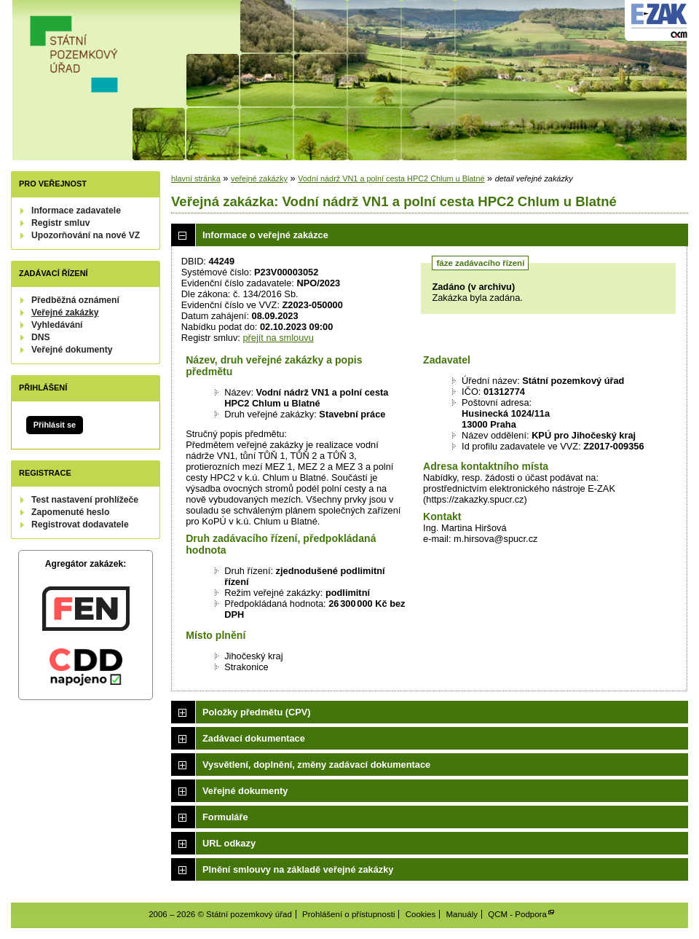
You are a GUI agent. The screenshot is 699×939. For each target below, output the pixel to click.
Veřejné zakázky (65, 312)
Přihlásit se (54, 424)
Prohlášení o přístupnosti (348, 914)
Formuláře (225, 817)
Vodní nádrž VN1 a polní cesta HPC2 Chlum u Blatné (391, 178)
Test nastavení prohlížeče (84, 500)
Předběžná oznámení (75, 300)
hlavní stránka (196, 178)
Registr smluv (60, 223)
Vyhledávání (57, 325)
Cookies (421, 914)
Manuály (462, 914)
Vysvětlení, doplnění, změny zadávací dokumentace (316, 764)
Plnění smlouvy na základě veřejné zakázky (297, 869)
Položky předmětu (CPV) (256, 712)
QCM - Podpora (517, 914)
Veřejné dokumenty (71, 350)
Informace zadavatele (76, 210)
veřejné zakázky (259, 178)
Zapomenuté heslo (70, 512)
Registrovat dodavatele (80, 524)
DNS (40, 337)
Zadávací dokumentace (253, 738)
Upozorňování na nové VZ (85, 235)
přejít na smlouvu (277, 337)
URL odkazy (229, 843)
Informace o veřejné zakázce (265, 234)
